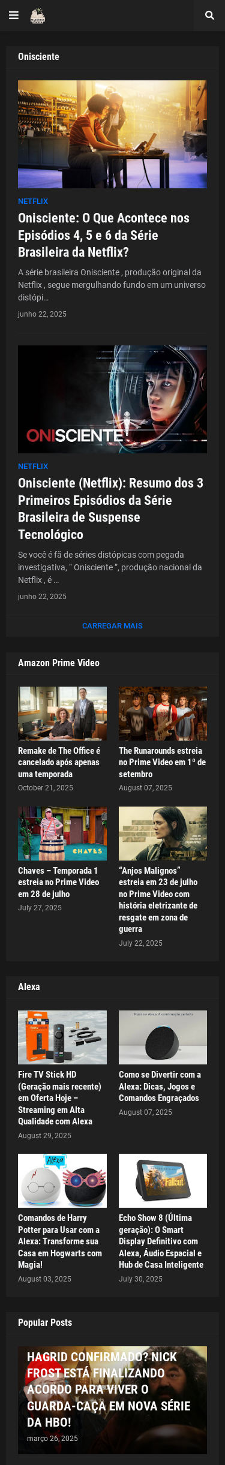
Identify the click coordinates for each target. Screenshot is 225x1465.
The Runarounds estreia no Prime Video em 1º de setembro (162, 762)
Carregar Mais (112, 625)
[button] (14, 15)
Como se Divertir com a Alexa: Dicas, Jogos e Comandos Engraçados (160, 1086)
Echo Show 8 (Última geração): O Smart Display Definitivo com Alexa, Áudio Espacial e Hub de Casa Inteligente (161, 1241)
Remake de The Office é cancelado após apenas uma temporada (59, 762)
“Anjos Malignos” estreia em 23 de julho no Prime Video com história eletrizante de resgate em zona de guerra (158, 900)
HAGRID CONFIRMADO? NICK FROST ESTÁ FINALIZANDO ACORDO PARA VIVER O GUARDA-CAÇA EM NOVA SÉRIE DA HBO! (108, 1390)
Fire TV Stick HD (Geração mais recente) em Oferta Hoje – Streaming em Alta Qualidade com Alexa (59, 1098)
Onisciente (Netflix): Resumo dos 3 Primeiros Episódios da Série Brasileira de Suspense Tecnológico (110, 509)
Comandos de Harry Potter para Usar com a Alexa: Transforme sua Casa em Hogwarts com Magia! (60, 1241)
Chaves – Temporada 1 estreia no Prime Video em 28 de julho (58, 882)
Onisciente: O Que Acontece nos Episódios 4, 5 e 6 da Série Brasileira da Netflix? (104, 235)
